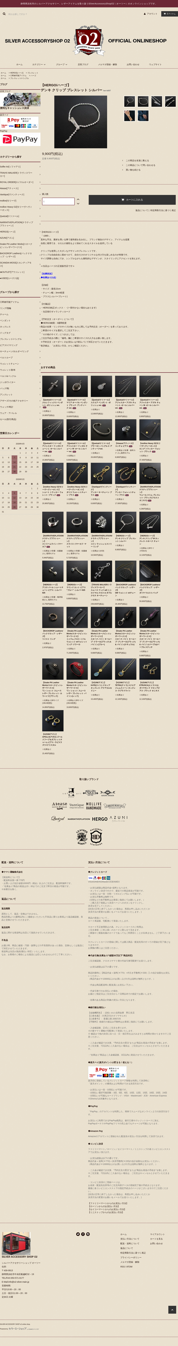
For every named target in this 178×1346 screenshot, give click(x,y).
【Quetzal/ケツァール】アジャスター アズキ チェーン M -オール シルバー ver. (149, 404)
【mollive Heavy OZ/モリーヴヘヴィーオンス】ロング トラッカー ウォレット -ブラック (149, 447)
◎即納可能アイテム (18, 76)
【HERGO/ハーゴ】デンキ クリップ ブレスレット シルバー (125, 538)
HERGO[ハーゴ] (16, 73)
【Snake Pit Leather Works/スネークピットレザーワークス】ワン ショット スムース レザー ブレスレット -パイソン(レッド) (77, 689)
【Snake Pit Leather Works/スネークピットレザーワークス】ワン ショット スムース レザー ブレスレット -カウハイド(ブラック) (52, 689)
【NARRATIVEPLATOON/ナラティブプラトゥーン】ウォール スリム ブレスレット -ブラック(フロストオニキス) (150, 493)
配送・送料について (129, 1243)
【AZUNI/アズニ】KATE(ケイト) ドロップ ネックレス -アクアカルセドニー (101, 687)
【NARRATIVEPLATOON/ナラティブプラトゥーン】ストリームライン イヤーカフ (53, 541)
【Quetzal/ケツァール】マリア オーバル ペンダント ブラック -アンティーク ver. (77, 404)
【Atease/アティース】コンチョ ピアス (124, 444)
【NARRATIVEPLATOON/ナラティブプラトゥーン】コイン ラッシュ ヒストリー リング (101, 541)
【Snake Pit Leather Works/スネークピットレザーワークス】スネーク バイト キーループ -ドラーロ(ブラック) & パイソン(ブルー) (101, 638)
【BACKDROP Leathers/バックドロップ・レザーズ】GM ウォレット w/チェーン (125, 590)
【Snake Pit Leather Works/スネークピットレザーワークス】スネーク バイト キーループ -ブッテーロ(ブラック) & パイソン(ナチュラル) (125, 638)
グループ (62, 64)
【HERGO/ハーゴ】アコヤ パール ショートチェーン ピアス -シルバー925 (52, 589)
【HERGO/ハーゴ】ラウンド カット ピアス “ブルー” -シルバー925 (76, 587)
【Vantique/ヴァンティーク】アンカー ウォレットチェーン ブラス (125, 491)
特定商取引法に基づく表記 (163, 210)
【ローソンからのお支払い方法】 (104, 1206)
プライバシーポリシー (130, 1257)
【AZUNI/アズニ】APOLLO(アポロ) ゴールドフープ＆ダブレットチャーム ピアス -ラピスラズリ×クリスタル (52, 739)
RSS (122, 1266)
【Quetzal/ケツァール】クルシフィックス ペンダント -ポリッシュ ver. (52, 403)
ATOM (129, 1266)
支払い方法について (129, 1239)
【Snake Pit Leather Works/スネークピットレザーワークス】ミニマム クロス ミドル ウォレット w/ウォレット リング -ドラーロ (77, 638)
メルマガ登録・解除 (107, 64)
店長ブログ (83, 64)
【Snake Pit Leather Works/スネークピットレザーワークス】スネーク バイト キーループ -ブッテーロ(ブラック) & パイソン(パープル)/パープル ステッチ (149, 639)
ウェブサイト (155, 64)
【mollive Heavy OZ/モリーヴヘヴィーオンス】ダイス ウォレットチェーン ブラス (77, 491)
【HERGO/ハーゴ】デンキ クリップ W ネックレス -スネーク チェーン (149, 540)
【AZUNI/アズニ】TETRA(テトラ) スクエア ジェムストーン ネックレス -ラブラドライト (125, 687)
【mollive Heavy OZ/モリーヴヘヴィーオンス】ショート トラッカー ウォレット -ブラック (52, 491)
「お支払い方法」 (59, 345)
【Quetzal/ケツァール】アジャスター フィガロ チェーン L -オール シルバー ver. (52, 447)
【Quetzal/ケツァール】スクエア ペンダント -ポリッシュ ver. (101, 402)
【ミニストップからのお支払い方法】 (106, 1212)
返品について (141, 210)
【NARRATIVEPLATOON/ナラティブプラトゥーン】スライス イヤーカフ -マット (77, 541)
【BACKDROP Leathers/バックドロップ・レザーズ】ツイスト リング (52, 635)
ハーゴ (33, 76)
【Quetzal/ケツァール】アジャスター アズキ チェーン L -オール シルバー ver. (125, 404)
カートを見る (156, 1239)
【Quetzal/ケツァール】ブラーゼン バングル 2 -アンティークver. (101, 446)
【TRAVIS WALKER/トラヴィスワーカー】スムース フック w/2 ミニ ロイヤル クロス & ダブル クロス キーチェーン (101, 590)
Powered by (19, 1329)
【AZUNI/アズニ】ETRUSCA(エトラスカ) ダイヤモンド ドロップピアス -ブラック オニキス (149, 687)
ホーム (19, 64)
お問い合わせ (133, 64)
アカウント (152, 13)
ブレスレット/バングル (19, 78)
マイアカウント (157, 1234)
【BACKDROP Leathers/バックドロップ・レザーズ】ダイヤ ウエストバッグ (149, 589)
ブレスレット (32, 73)
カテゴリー (39, 64)
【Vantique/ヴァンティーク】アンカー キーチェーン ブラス (101, 491)
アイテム (169, 13)
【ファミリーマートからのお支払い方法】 (108, 1203)
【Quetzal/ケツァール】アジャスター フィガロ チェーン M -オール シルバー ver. (77, 447)
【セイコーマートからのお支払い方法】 (107, 1209)
